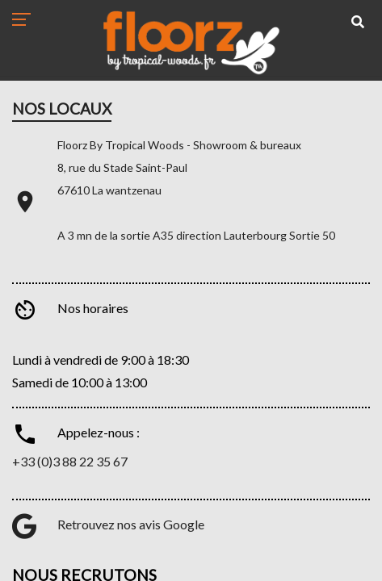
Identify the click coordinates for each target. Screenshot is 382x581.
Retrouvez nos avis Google (130, 524)
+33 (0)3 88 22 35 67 (70, 461)
